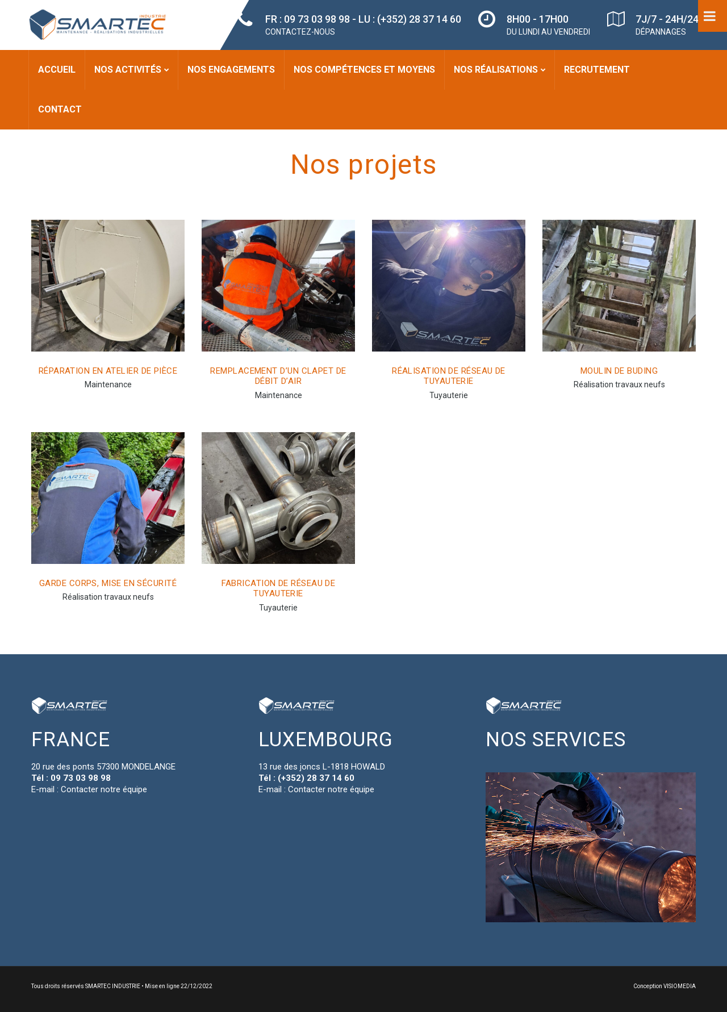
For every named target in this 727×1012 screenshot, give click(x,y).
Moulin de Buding (619, 371)
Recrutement (597, 69)
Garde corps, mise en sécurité (108, 583)
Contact (60, 109)
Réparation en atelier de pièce (108, 371)
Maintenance (108, 384)
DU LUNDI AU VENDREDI (548, 31)
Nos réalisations (496, 69)
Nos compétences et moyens (364, 69)
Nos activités (127, 69)
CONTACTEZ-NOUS (300, 31)
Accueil (57, 69)
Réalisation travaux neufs (619, 384)
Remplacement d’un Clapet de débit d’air (278, 376)
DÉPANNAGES (661, 31)
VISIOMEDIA (679, 986)
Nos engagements (231, 69)
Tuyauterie (448, 395)
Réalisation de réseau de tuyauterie (448, 376)
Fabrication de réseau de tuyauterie (279, 588)
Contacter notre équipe (104, 789)
